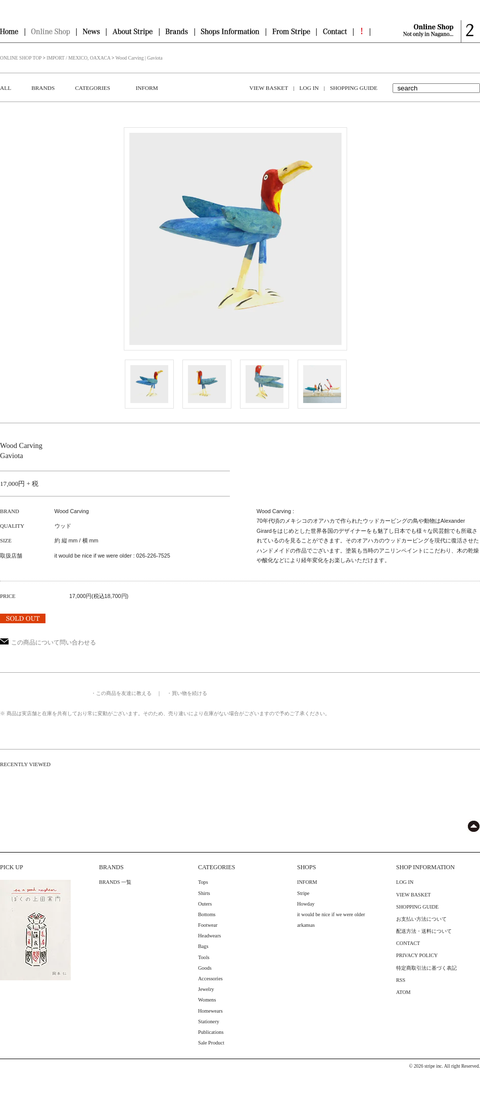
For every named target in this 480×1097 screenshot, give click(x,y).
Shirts (204, 893)
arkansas (306, 925)
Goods (205, 968)
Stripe (303, 893)
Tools (204, 957)
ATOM (403, 992)
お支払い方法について (421, 919)
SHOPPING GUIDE (353, 88)
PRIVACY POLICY (417, 955)
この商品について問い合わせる (48, 642)
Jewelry (206, 989)
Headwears (209, 935)
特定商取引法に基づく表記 (426, 968)
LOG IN (308, 88)
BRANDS (43, 88)
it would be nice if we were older (331, 914)
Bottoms (207, 914)
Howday (306, 904)
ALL (5, 88)
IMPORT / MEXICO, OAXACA (78, 58)
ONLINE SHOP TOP (20, 58)
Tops (203, 882)
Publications (210, 1032)
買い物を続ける (189, 693)
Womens (207, 1000)
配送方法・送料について (424, 931)
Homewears (210, 1011)
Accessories (210, 978)
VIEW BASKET (269, 88)
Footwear (207, 925)
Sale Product (211, 1042)
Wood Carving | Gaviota (138, 58)
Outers (205, 904)
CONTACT (408, 943)
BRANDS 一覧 (115, 882)
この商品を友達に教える (124, 693)
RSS (400, 980)
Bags (203, 946)
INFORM (146, 88)
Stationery (208, 1021)
